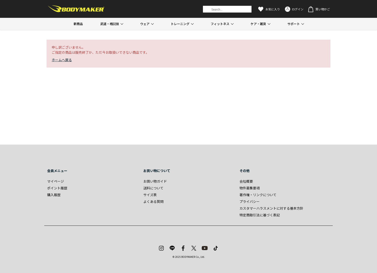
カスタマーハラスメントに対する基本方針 (271, 208)
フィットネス (220, 23)
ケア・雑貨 (258, 23)
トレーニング (180, 23)
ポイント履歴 (57, 188)
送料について (153, 188)
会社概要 (246, 181)
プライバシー (249, 201)
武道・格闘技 (109, 23)
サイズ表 (150, 194)
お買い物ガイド (155, 181)
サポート (293, 23)
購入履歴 (54, 194)
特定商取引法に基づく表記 (259, 215)
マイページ (55, 181)
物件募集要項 (249, 188)
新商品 (78, 23)
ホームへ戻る (62, 59)
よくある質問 (153, 201)
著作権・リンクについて (257, 194)
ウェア (145, 23)
